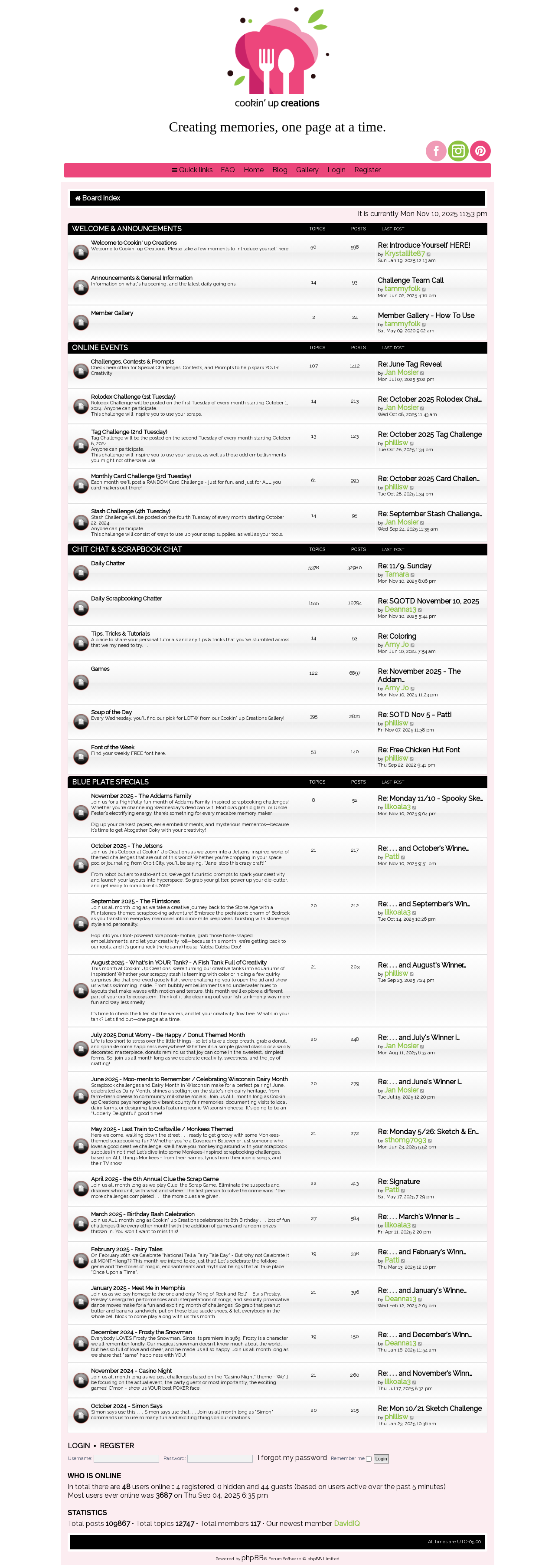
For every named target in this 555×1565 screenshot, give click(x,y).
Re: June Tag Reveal (410, 364)
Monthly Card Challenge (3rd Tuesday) (141, 476)
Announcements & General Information (142, 278)
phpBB (253, 1558)
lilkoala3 (398, 807)
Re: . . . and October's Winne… (423, 848)
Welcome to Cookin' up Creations (133, 243)
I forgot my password (292, 1457)
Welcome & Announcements (127, 229)
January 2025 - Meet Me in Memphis (138, 1288)
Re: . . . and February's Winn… (422, 1252)
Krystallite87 (405, 253)
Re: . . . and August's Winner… (422, 965)
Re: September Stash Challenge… (430, 514)
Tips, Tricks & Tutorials (120, 633)
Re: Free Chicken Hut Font (419, 750)
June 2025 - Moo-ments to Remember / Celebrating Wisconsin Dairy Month (189, 1079)
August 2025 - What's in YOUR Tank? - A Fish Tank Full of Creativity (179, 962)
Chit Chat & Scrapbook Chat (127, 549)
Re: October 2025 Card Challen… (429, 479)
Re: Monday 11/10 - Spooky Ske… (430, 798)
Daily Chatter (108, 563)
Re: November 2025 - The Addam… (419, 675)
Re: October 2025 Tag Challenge (430, 434)
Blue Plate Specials (110, 782)
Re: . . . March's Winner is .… (419, 1217)
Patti (392, 857)
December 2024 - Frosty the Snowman (141, 1332)
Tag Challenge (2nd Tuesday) (129, 432)
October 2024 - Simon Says (126, 1406)
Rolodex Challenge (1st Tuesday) (133, 397)
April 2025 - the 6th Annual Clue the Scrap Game (155, 1179)
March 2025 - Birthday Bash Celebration (143, 1214)
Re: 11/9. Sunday (404, 566)
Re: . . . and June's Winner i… (420, 1082)
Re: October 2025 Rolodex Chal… (430, 399)
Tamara (397, 574)
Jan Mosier (401, 372)
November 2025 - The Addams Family (141, 796)
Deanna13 (400, 609)
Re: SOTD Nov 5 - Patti (414, 715)
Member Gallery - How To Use (426, 316)
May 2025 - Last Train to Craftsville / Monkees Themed (162, 1129)
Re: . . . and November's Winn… (425, 1373)
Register (117, 1446)
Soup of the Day (111, 712)
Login (79, 1446)
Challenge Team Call (411, 280)
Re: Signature (399, 1182)
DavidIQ (347, 1523)
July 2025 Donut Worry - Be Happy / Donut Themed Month (168, 1035)
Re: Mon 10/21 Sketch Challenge (430, 1408)
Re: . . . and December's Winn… (425, 1335)
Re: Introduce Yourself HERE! (424, 245)
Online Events (100, 348)
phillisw (396, 443)
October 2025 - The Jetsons (126, 846)
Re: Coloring (397, 636)
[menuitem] (228, 170)
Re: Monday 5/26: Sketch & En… (428, 1132)
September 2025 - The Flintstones (135, 901)
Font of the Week (112, 747)
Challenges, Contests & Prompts (132, 361)
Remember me (351, 1458)
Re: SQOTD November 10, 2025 (428, 601)
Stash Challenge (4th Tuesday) (130, 511)
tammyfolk (402, 289)
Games (100, 669)
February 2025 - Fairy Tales (126, 1249)
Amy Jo (397, 644)
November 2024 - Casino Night (131, 1371)
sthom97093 (405, 1140)
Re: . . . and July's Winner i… (419, 1037)
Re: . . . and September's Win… (424, 904)
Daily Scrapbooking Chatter (126, 598)
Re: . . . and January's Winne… (422, 1290)
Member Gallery (112, 313)
